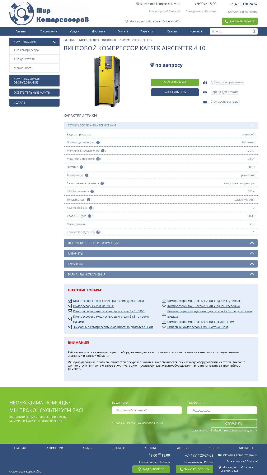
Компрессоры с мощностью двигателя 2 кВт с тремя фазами (111, 319)
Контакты (196, 31)
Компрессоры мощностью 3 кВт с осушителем (200, 322)
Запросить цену (175, 92)
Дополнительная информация (161, 243)
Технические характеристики (161, 125)
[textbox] (234, 31)
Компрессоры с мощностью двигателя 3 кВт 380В (109, 311)
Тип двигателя (35, 59)
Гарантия (161, 264)
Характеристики (80, 115)
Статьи (172, 31)
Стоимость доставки (225, 101)
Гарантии (148, 31)
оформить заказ (174, 82)
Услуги (74, 31)
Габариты (161, 253)
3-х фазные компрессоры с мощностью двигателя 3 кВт (113, 327)
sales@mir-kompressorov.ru (160, 3)
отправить (234, 423)
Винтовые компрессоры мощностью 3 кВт (197, 327)
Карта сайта (33, 471)
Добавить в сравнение (227, 82)
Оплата (123, 31)
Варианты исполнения (161, 274)
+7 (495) (243, 4)
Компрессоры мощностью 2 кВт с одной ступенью (203, 301)
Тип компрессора (35, 50)
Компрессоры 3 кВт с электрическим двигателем (108, 301)
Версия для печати (224, 92)
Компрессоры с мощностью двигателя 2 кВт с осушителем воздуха (209, 313)
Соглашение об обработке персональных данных (224, 430)
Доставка (98, 31)
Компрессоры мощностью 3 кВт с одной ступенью (203, 306)
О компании (48, 31)
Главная (21, 31)
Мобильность (35, 68)
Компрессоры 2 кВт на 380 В (93, 306)
